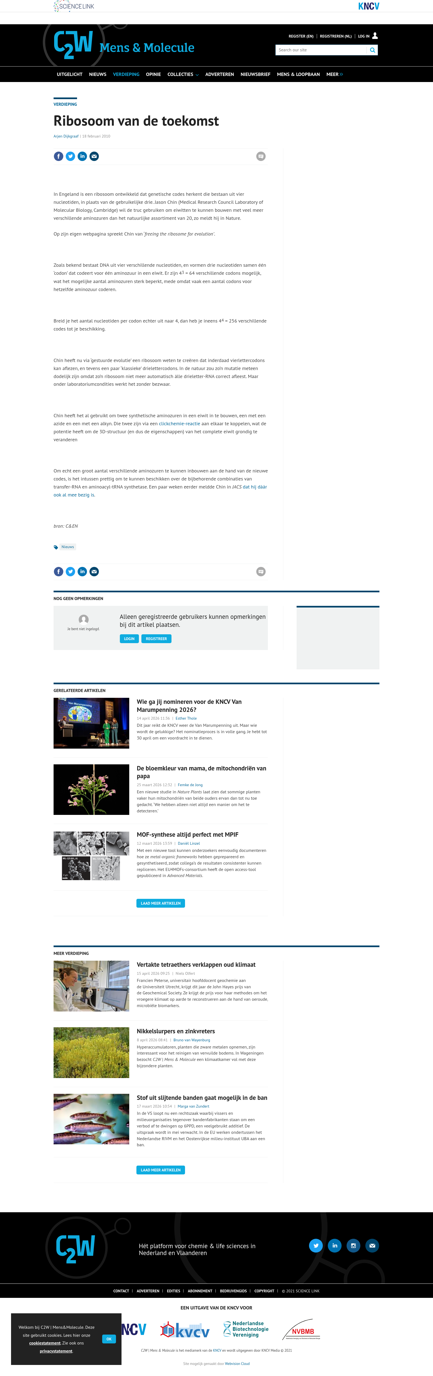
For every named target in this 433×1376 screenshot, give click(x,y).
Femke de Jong (190, 784)
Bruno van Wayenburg (191, 1039)
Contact (121, 1290)
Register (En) (301, 36)
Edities (173, 1290)
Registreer (156, 638)
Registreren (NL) (336, 36)
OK (109, 1339)
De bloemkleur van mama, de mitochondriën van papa (201, 772)
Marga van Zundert (193, 1106)
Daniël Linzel (189, 843)
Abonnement (200, 1290)
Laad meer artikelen (161, 903)
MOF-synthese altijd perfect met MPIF (188, 834)
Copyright (264, 1290)
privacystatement (56, 1351)
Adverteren (148, 1290)
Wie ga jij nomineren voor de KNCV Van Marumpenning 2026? (189, 706)
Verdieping (65, 104)
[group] (333, 74)
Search (372, 50)
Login (129, 638)
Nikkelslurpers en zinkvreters (176, 1031)
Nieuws (68, 546)
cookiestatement (44, 1343)
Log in (363, 36)
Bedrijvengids (233, 1290)
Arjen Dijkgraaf (66, 136)
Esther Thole (186, 718)
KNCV (217, 1350)
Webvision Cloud (237, 1363)
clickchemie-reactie (179, 423)
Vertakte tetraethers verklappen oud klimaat (196, 964)
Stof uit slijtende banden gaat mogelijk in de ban (202, 1098)
